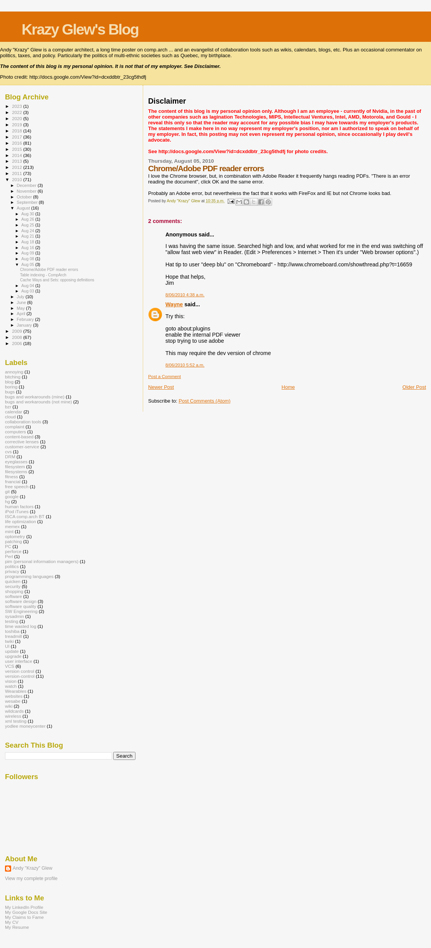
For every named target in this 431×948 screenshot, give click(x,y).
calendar (13, 411)
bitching (12, 376)
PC (8, 546)
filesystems (16, 471)
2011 (17, 173)
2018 (17, 130)
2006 (17, 343)
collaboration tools (23, 421)
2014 (17, 155)
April (21, 313)
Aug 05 (28, 264)
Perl (9, 556)
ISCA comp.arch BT (25, 516)
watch (11, 686)
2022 (17, 112)
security (12, 586)
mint (9, 531)
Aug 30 (28, 213)
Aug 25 (28, 225)
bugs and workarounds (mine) (34, 396)
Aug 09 (28, 253)
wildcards (14, 711)
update (12, 651)
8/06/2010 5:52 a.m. (185, 365)
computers (15, 431)
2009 (17, 331)
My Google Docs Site (26, 912)
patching (13, 541)
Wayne (174, 304)
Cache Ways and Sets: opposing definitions (57, 280)
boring (11, 386)
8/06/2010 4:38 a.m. (185, 294)
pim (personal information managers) (42, 561)
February (26, 319)
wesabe (12, 701)
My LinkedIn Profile (24, 907)
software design (20, 601)
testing (11, 621)
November (27, 191)
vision (11, 681)
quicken (12, 581)
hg (7, 501)
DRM (10, 456)
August (24, 208)
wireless (13, 715)
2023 (17, 106)
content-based (19, 436)
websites (14, 696)
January (25, 325)
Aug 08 (28, 258)
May (21, 308)
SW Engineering (21, 611)
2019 (17, 124)
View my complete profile (31, 878)
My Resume (17, 927)
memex (12, 526)
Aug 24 (28, 230)
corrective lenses (22, 441)
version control (19, 671)
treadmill (13, 636)
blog (9, 381)
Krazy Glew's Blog (80, 29)
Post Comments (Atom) (204, 401)
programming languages (29, 576)
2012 (17, 167)
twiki (9, 641)
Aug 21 (28, 236)
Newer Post (161, 387)
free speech (16, 486)
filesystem (15, 466)
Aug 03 (28, 291)
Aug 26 (28, 219)
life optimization (20, 521)
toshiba (12, 631)
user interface (18, 661)
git (7, 491)
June (22, 302)
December (27, 185)
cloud (10, 416)
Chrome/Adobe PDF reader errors (49, 270)
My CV (11, 922)
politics (12, 566)
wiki (9, 706)
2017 (17, 136)
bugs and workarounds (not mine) (38, 401)
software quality (20, 606)
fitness (11, 476)
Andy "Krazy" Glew (32, 868)
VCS (9, 666)
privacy (12, 571)
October (25, 197)
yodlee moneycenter (25, 725)
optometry (15, 536)
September (28, 202)
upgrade (13, 656)
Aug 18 (28, 241)
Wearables (15, 691)
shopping (14, 591)
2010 (17, 179)
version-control (20, 676)
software (13, 596)
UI (7, 646)
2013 (17, 161)
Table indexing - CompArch (43, 275)
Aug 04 (28, 285)
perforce (13, 551)
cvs (8, 451)
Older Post (414, 387)
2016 (17, 142)
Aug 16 (28, 247)
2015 (17, 149)
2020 (17, 118)
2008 (17, 337)
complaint (14, 426)
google (11, 496)
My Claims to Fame (24, 917)
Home (288, 387)
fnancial (12, 481)
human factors (19, 506)
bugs (10, 391)
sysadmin (14, 616)
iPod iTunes (16, 511)
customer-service (22, 446)
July (21, 296)
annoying (14, 371)
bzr (8, 406)
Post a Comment (164, 376)
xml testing (15, 720)
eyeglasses (16, 461)
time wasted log (20, 626)
